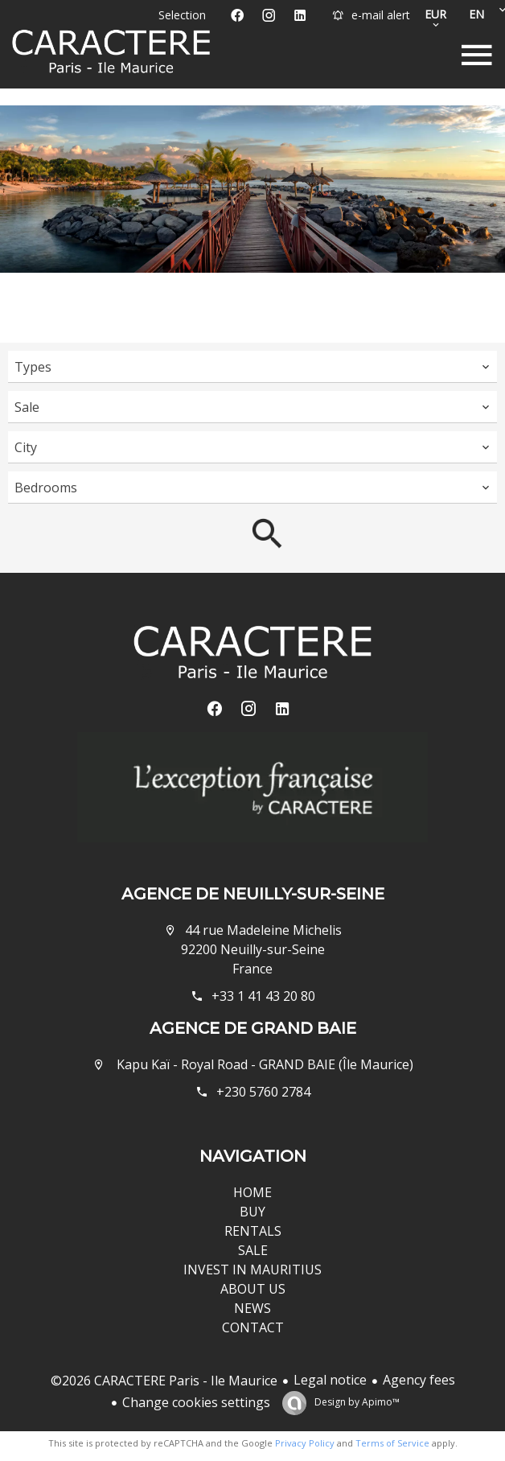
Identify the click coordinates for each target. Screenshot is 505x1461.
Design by (356, 1402)
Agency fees (419, 1380)
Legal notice (330, 1380)
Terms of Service (392, 1443)
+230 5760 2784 (263, 1092)
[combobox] (252, 367)
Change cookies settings (196, 1402)
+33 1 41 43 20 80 (263, 996)
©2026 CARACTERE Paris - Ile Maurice (164, 1380)
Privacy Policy (305, 1443)
